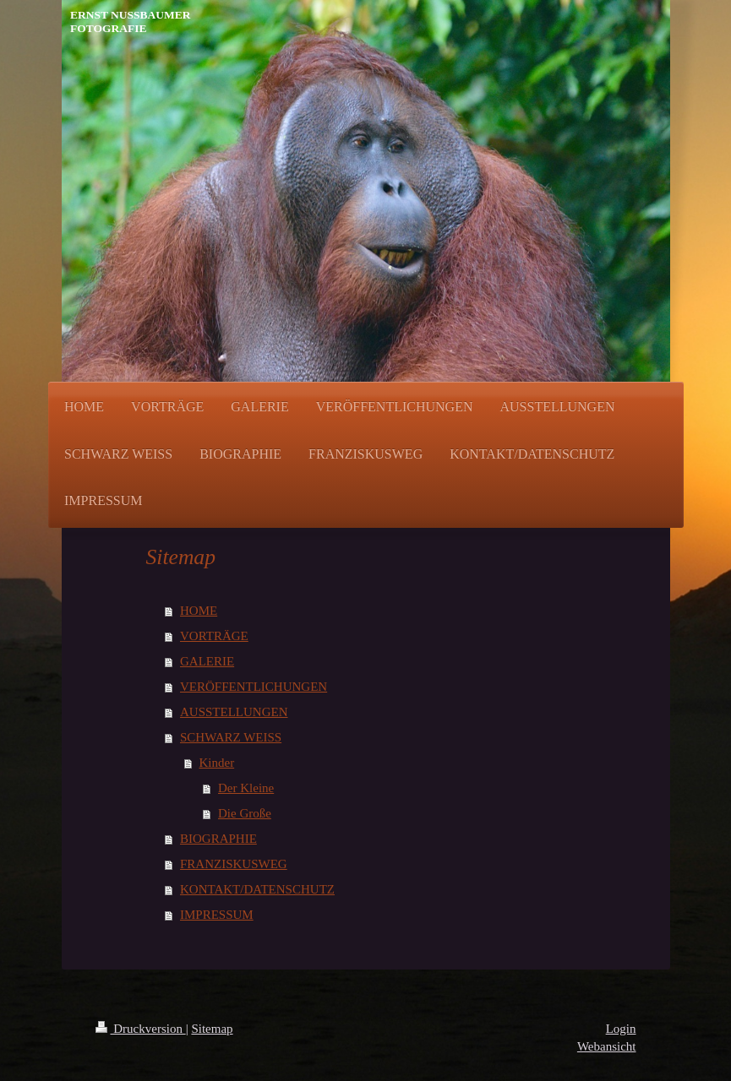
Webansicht (606, 1046)
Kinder (217, 762)
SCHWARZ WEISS (230, 737)
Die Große (244, 813)
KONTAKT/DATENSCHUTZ (257, 889)
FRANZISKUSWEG (233, 864)
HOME (198, 610)
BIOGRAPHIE (218, 838)
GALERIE (207, 661)
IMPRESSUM (217, 914)
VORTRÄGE (214, 636)
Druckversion (140, 1028)
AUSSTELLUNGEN (234, 712)
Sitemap (211, 1028)
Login (621, 1028)
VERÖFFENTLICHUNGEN (253, 686)
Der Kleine (246, 788)
